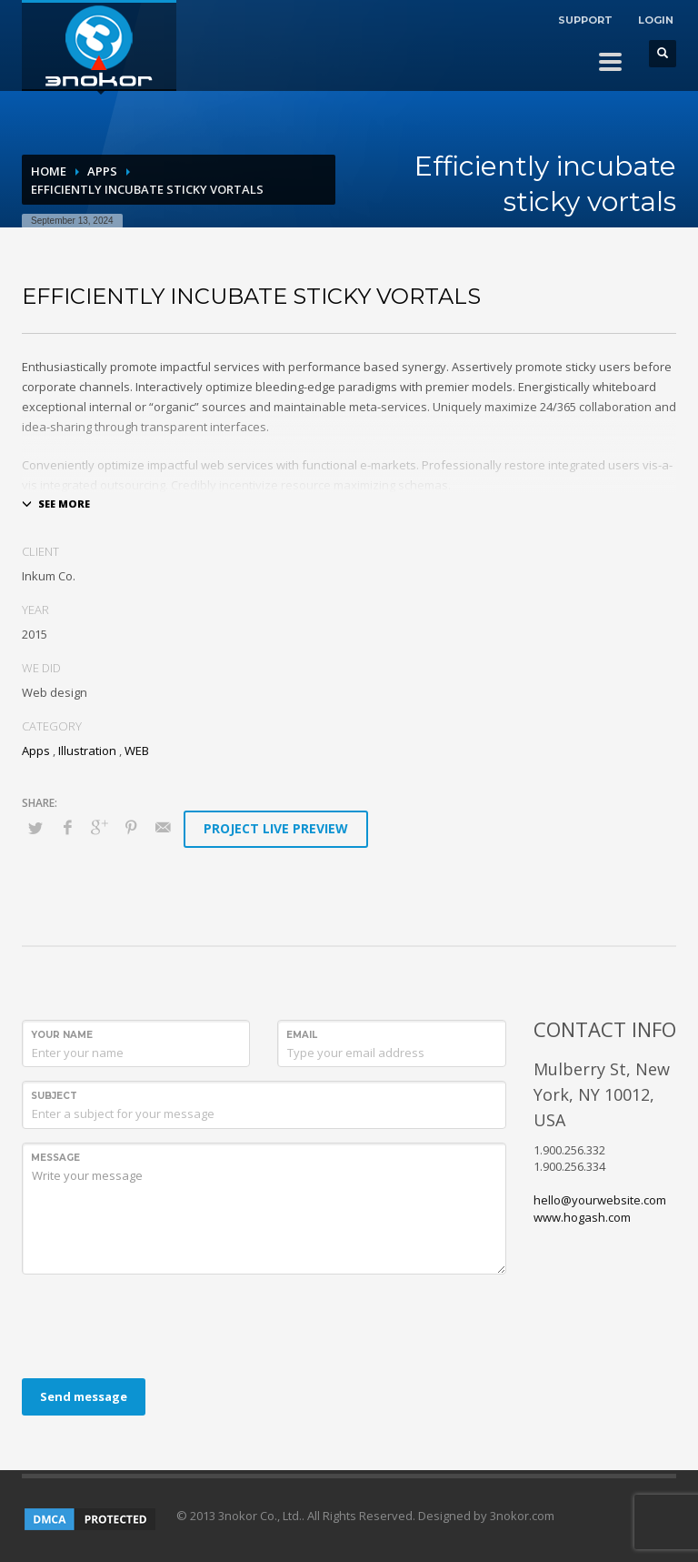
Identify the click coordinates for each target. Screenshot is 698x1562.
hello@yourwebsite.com (599, 1200)
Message (55, 1158)
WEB (137, 750)
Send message (83, 1396)
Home (48, 171)
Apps (102, 171)
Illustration (87, 750)
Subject (54, 1096)
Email (301, 1035)
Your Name (62, 1035)
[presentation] (160, 1323)
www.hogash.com (582, 1217)
